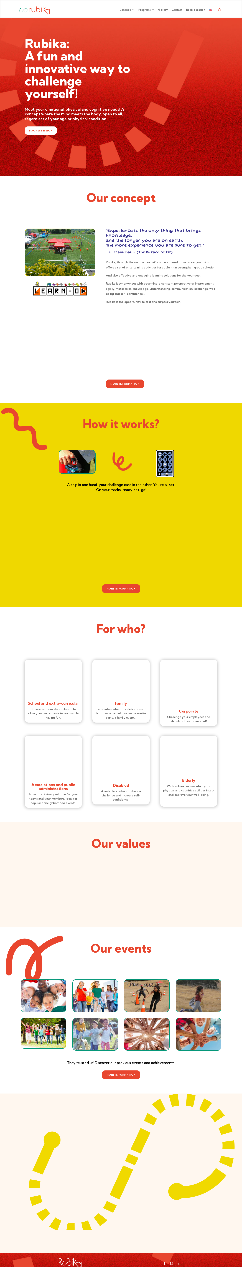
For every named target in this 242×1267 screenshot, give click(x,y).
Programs (144, 10)
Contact (177, 10)
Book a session (195, 10)
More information (125, 383)
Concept (125, 10)
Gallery (163, 10)
